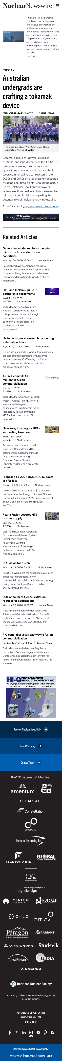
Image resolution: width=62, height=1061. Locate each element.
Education (8, 70)
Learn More (32, 55)
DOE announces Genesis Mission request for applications (24, 598)
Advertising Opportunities (31, 1012)
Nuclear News (46, 112)
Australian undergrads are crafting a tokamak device (27, 91)
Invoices (41, 1056)
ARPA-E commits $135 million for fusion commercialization (17, 379)
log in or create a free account (41, 206)
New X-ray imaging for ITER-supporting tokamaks (21, 430)
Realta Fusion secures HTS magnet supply (20, 516)
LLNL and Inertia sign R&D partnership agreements (20, 291)
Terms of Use (29, 1056)
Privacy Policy (16, 1056)
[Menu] (57, 6)
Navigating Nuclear (31, 1017)
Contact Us (31, 1021)
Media (49, 1056)
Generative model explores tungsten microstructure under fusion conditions (27, 252)
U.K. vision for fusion (16, 563)
